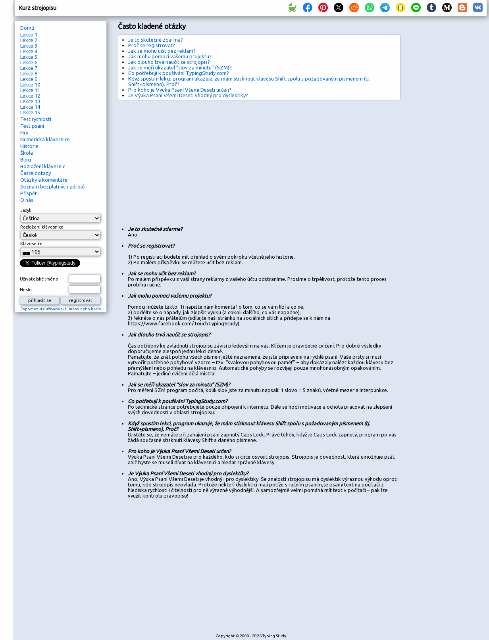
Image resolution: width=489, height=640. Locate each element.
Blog (25, 159)
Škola (26, 153)
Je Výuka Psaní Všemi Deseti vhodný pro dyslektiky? (188, 95)
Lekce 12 (30, 95)
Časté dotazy (35, 173)
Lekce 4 (28, 51)
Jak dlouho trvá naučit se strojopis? (169, 62)
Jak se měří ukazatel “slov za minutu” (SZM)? (180, 67)
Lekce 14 (30, 107)
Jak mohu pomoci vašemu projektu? (170, 56)
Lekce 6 (28, 62)
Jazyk (25, 210)
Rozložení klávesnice (42, 227)
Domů (27, 28)
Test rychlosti (35, 119)
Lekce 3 (28, 45)
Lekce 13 (30, 101)
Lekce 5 (28, 57)
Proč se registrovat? (151, 45)
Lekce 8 (28, 73)
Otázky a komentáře (43, 180)
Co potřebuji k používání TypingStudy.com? (178, 73)
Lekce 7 (28, 68)
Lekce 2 (28, 40)
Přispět (28, 193)
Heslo (26, 289)
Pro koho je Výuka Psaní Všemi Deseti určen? (179, 89)
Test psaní (32, 126)
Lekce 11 (30, 90)
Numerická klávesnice (45, 139)
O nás (26, 200)
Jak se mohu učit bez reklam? (162, 51)
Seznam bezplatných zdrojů (52, 186)
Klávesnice (31, 243)
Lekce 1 (28, 34)
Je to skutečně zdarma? (155, 39)
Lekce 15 (30, 112)
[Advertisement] (211, 159)
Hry (24, 132)
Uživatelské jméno (39, 279)
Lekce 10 (30, 84)
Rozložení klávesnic (42, 166)
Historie (29, 146)
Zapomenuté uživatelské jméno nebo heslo (61, 309)
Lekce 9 (28, 79)
